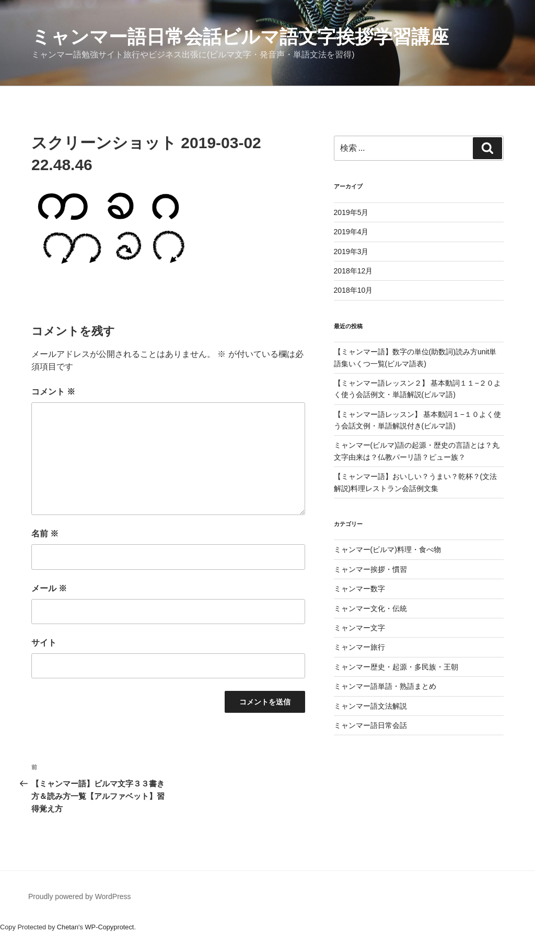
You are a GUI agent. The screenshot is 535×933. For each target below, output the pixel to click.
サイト (43, 642)
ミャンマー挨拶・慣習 (370, 569)
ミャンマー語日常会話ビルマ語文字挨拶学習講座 (240, 36)
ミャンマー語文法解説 (370, 706)
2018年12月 (353, 271)
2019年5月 (351, 212)
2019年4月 (351, 232)
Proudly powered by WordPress (79, 896)
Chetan (67, 927)
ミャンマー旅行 (359, 647)
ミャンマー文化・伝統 (370, 608)
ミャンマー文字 (359, 628)
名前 (45, 533)
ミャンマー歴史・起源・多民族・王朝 (396, 667)
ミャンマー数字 (359, 588)
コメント (53, 391)
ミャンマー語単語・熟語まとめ (385, 686)
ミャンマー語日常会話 (370, 725)
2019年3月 (351, 251)
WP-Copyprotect (109, 927)
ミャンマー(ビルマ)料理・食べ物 (387, 549)
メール (49, 588)
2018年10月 (353, 290)
